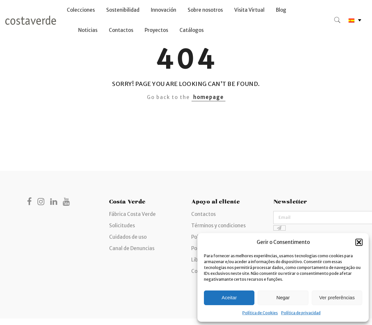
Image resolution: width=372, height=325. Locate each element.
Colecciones (81, 10)
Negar (283, 297)
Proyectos (156, 30)
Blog (281, 10)
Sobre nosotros (205, 10)
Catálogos (191, 30)
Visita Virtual (249, 10)
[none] (355, 20)
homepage (208, 97)
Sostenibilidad (122, 10)
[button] (359, 242)
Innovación (163, 10)
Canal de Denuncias (131, 248)
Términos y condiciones (218, 225)
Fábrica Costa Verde (132, 214)
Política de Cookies (260, 312)
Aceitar (229, 297)
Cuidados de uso (128, 237)
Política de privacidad (301, 312)
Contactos (121, 30)
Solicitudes (122, 225)
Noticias (87, 30)
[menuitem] (355, 20)
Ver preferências (337, 297)
